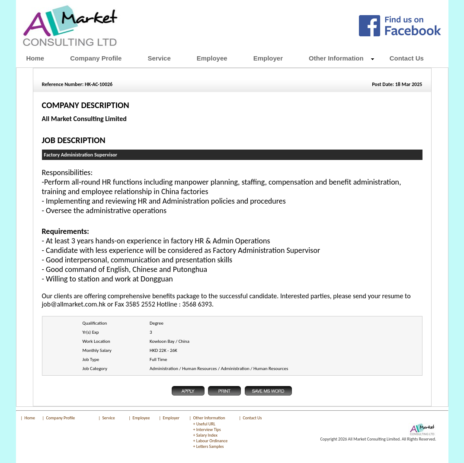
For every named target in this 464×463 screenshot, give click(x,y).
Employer (171, 418)
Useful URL (205, 424)
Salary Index (207, 435)
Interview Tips (208, 429)
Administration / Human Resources (183, 368)
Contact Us (252, 418)
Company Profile (60, 418)
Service (108, 418)
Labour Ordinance (212, 441)
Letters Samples (210, 446)
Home (30, 418)
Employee (141, 418)
